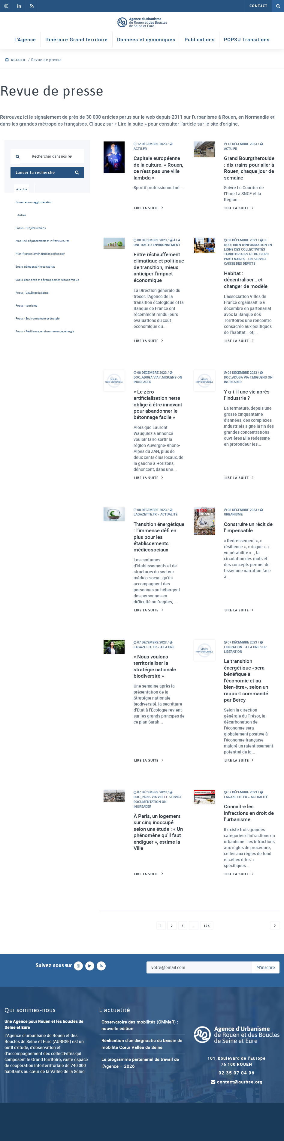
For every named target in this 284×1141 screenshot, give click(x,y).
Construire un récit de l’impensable (246, 547)
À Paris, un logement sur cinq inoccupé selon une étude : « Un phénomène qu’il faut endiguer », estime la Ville (159, 863)
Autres (21, 217)
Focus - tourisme (23, 315)
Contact (258, 6)
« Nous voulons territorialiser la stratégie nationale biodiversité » (156, 694)
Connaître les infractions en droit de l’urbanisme (246, 844)
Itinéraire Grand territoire (76, 40)
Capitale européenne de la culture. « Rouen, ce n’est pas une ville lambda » (159, 168)
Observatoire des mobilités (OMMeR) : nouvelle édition (130, 1056)
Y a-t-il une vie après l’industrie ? (248, 405)
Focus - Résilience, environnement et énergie (23, 343)
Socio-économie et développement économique (23, 287)
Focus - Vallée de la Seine (23, 301)
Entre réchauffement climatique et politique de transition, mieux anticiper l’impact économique (158, 279)
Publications (200, 40)
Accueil (19, 59)
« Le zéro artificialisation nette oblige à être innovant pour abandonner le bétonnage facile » (159, 419)
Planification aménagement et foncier (23, 259)
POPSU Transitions (247, 40)
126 (207, 957)
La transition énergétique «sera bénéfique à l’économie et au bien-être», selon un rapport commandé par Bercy (247, 709)
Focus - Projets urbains (23, 231)
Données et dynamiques (146, 40)
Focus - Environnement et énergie (23, 329)
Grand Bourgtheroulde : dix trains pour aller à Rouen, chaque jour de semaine (248, 172)
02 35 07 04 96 (237, 1104)
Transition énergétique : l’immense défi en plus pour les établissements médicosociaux (155, 560)
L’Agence (25, 40)
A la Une (22, 190)
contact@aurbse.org (236, 1114)
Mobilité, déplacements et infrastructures (23, 245)
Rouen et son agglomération (23, 204)
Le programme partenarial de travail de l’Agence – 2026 (140, 1094)
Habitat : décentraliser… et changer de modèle (247, 288)
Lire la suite (147, 216)
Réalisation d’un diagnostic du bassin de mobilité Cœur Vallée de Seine (141, 1075)
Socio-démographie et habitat (23, 273)
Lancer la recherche (47, 172)
